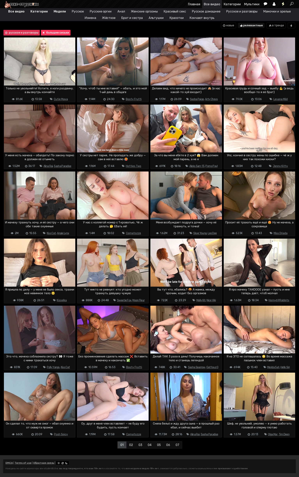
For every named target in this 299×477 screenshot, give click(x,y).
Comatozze (133, 233)
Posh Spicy (61, 434)
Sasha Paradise (62, 166)
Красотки (176, 18)
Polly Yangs (53, 367)
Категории (232, 4)
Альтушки (156, 18)
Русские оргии (101, 11)
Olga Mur (272, 434)
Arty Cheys (211, 99)
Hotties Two (133, 166)
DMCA (9, 462)
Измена (90, 18)
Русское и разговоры (241, 11)
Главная (194, 4)
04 (150, 445)
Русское (78, 11)
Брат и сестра (132, 18)
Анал (121, 11)
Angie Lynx (63, 233)
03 (140, 445)
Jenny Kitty (280, 166)
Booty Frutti (134, 99)
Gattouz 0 (212, 367)
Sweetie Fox (124, 300)
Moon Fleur (138, 300)
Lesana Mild (280, 99)
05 (159, 445)
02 (131, 445)
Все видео (212, 4)
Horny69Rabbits (279, 300)
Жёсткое (108, 18)
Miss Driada (280, 233)
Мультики (251, 4)
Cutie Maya (61, 99)
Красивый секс (175, 11)
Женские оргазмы (144, 11)
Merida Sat (273, 367)
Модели (60, 11)
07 (177, 445)
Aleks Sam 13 (196, 166)
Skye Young (200, 233)
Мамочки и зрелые (277, 11)
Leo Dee (212, 233)
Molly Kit (201, 300)
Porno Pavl (211, 166)
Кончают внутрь (202, 18)
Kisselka (62, 300)
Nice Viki (211, 300)
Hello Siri (285, 367)
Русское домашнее (206, 11)
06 (168, 445)
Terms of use (23, 462)
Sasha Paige (197, 99)
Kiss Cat (51, 233)
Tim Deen (284, 434)
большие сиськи (55, 33)
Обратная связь (43, 462)
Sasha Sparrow (196, 367)
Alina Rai (48, 166)
